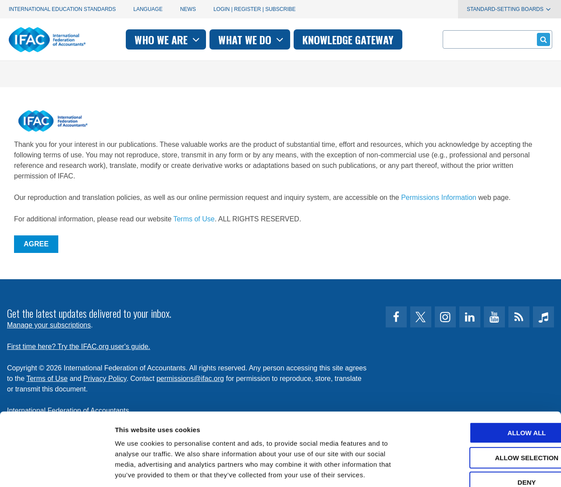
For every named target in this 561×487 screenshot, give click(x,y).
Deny (488, 431)
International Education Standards (62, 9)
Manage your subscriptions (49, 325)
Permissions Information (438, 197)
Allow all (488, 382)
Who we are (168, 39)
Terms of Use (193, 219)
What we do (251, 39)
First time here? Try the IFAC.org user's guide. (78, 346)
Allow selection (488, 407)
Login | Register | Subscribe (254, 9)
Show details (460, 469)
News (188, 9)
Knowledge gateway (348, 39)
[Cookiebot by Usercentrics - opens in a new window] (56, 469)
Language (148, 9)
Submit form (542, 39)
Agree (36, 244)
